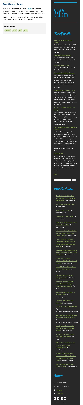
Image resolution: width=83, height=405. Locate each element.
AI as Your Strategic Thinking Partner (64, 90)
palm (20, 30)
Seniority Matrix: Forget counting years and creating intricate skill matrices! (65, 328)
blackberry (7, 30)
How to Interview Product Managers (64, 73)
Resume (59, 390)
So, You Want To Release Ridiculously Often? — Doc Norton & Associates (66, 261)
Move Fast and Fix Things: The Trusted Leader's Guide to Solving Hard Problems (65, 198)
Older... (56, 174)
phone (25, 30)
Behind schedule (58, 154)
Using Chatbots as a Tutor (61, 65)
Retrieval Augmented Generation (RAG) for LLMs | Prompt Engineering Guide (65, 345)
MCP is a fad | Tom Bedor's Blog (65, 204)
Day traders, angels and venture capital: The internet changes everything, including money (65, 284)
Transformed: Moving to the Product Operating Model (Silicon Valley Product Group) (66, 233)
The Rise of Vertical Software (62, 55)
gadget (14, 30)
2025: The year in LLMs (62, 210)
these (30, 8)
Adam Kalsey (61, 13)
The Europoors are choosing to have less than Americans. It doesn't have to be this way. (66, 252)
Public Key (60, 393)
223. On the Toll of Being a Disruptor (66, 306)
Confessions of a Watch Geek (64, 216)
